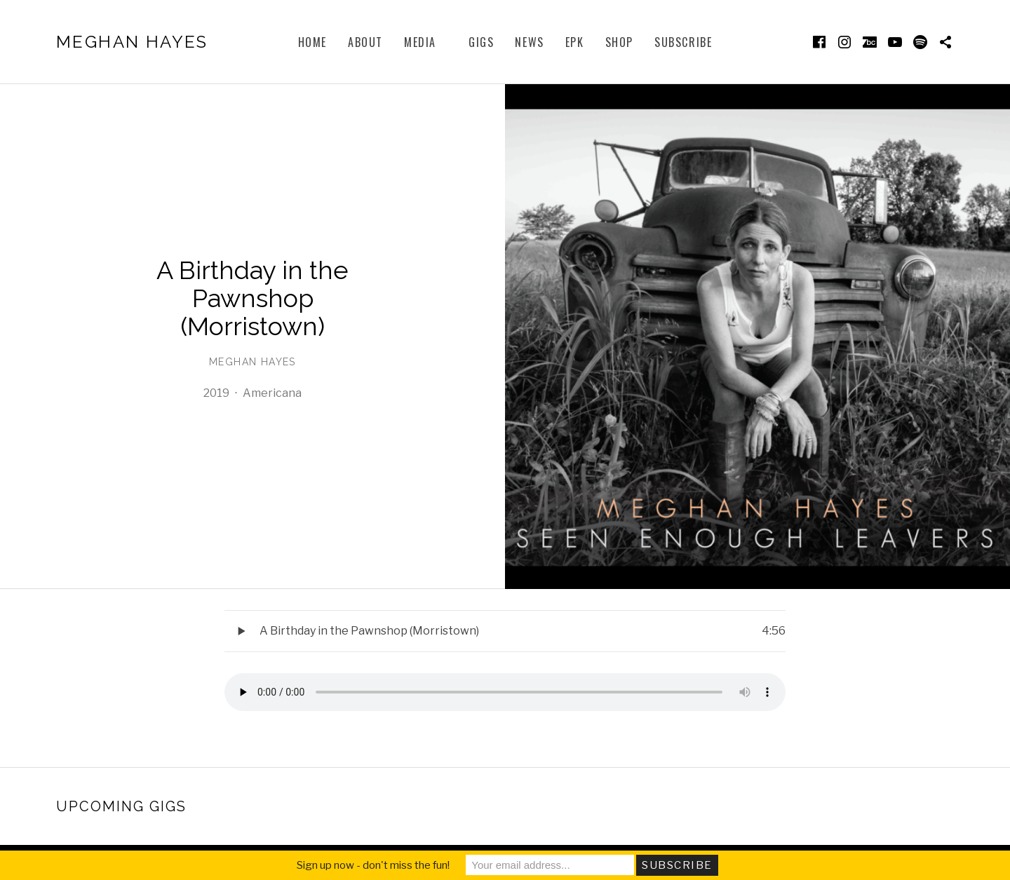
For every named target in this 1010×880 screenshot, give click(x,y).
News (529, 42)
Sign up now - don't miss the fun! (373, 865)
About (365, 42)
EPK (574, 42)
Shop (619, 42)
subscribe (683, 42)
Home (312, 42)
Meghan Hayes (132, 42)
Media (420, 42)
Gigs (481, 42)
